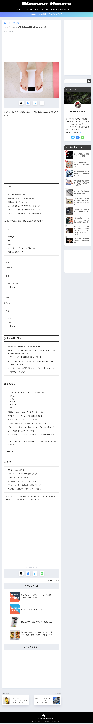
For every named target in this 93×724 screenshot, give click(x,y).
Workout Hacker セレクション (60, 9)
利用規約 (41, 719)
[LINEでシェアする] (42, 103)
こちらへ (82, 132)
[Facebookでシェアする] (27, 103)
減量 (36, 9)
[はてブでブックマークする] (35, 103)
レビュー (18, 9)
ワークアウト (28, 9)
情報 (47, 9)
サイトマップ (50, 719)
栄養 (41, 9)
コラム (75, 9)
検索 (89, 81)
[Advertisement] (31, 47)
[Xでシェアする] (20, 103)
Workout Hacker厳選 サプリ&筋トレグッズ (46, 14)
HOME (46, 716)
